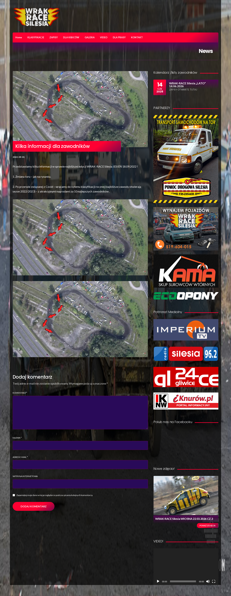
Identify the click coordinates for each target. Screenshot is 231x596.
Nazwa (17, 437)
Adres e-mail (20, 457)
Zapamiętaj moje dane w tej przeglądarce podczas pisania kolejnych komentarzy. (54, 495)
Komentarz (20, 392)
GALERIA (90, 37)
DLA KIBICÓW (71, 37)
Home (18, 37)
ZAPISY (53, 37)
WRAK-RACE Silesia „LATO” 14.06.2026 (187, 84)
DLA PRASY (119, 37)
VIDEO (103, 37)
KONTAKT (137, 37)
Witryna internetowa (25, 476)
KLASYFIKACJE (35, 37)
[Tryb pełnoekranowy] (213, 581)
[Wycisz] (208, 581)
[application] (185, 566)
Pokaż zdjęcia (207, 525)
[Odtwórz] (158, 581)
